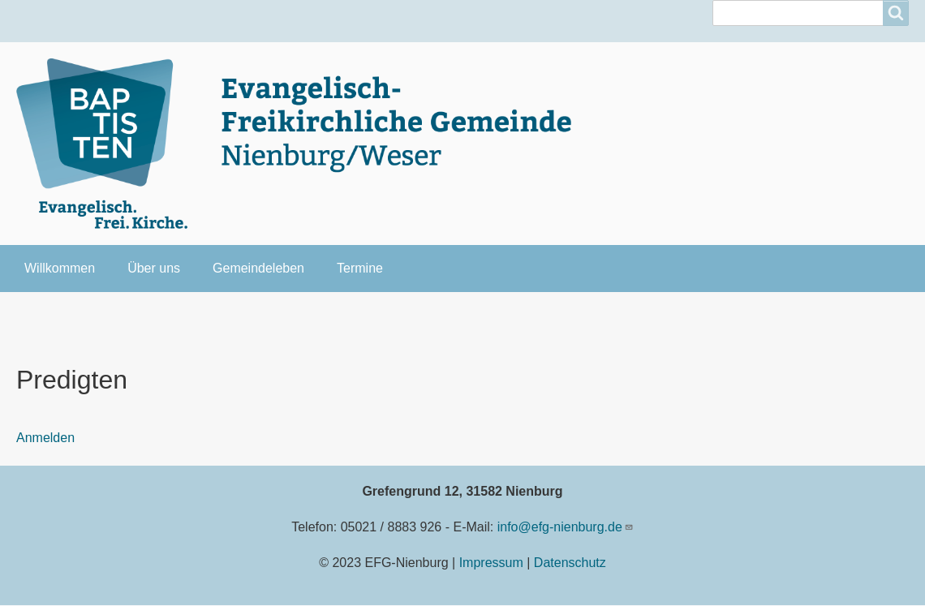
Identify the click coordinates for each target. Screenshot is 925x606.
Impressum (491, 562)
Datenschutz (570, 562)
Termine (360, 268)
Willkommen (59, 268)
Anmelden (45, 438)
